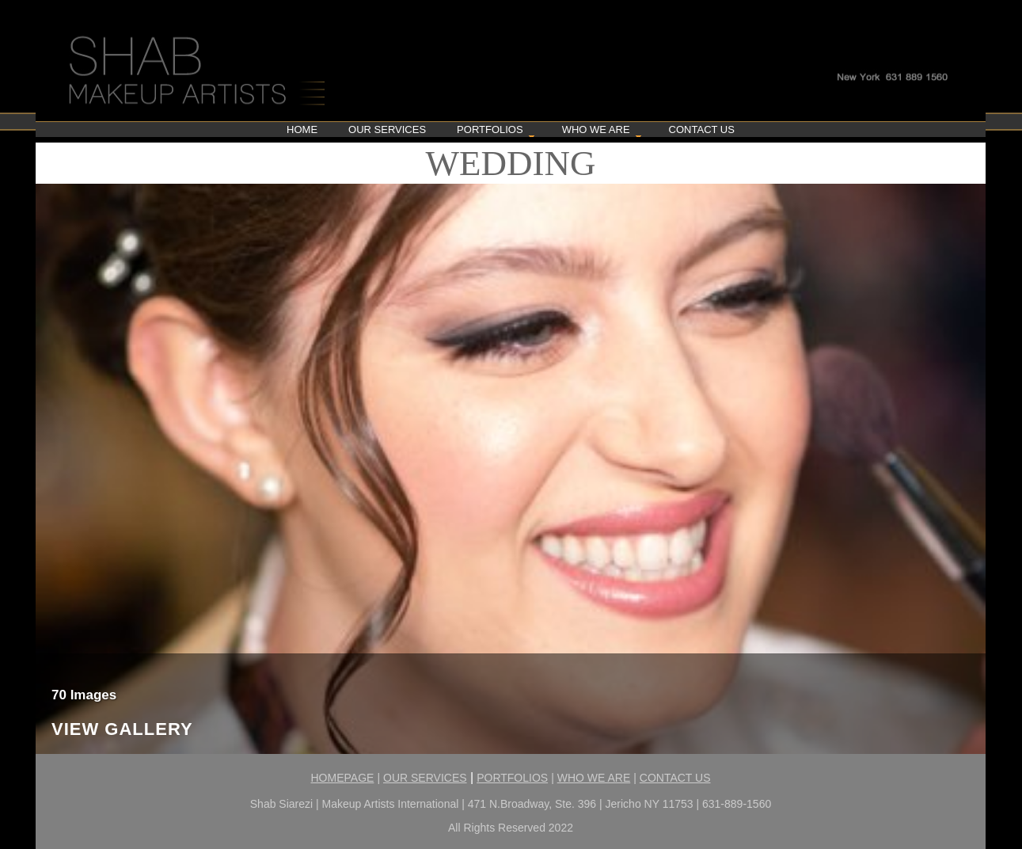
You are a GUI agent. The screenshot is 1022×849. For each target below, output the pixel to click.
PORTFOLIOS (512, 777)
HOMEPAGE (342, 777)
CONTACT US (675, 777)
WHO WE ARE (594, 777)
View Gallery (122, 730)
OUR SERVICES (425, 777)
